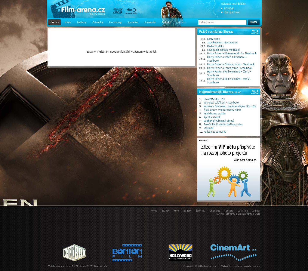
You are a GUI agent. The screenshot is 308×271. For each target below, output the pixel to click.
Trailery (81, 22)
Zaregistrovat (232, 12)
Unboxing (115, 22)
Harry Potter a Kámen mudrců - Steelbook (231, 53)
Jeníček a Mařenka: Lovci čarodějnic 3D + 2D (230, 106)
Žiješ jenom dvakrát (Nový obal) (222, 110)
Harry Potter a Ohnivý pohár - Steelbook (231, 64)
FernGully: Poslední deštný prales (223, 124)
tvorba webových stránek (245, 266)
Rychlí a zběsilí (212, 117)
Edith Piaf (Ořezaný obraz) (219, 121)
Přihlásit (229, 8)
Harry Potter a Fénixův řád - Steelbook (229, 68)
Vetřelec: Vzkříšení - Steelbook (221, 102)
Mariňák (208, 128)
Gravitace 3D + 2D (214, 99)
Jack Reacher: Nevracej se (222, 42)
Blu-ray (54, 22)
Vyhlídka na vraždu (215, 113)
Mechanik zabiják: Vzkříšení (223, 50)
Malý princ (213, 39)
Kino (68, 22)
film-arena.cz (211, 266)
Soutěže (132, 22)
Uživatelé (150, 22)
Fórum (181, 22)
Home (154, 210)
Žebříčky (97, 22)
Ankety (166, 22)
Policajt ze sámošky (215, 131)
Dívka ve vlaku (215, 46)
